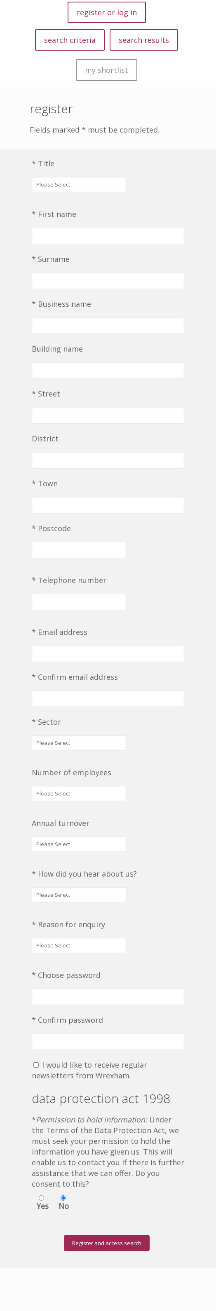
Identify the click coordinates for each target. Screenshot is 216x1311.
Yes (43, 1206)
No (64, 1206)
